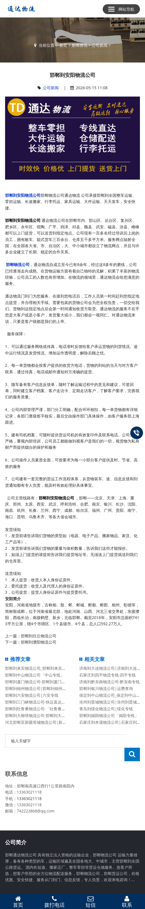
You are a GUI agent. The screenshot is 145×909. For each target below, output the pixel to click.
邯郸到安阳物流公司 (23, 195)
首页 (63, 45)
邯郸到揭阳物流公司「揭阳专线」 (109, 715)
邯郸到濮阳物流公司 (38, 642)
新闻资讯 (79, 45)
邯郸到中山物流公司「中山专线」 (34, 675)
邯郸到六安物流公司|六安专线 (32, 695)
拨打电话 (54, 901)
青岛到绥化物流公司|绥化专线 (106, 708)
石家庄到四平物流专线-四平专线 (107, 675)
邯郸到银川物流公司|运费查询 (106, 688)
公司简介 (16, 828)
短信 (90, 901)
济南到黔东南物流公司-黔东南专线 (109, 681)
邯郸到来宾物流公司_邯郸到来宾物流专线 (41, 668)
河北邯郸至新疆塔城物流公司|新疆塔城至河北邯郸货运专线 (57, 722)
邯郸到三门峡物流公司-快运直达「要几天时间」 (47, 702)
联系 (127, 901)
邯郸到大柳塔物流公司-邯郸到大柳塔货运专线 (45, 715)
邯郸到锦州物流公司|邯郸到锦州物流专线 (41, 688)
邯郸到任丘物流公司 (38, 635)
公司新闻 (99, 45)
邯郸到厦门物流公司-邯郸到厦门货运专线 (41, 681)
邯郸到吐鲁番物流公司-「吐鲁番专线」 (39, 708)
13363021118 (29, 785)
